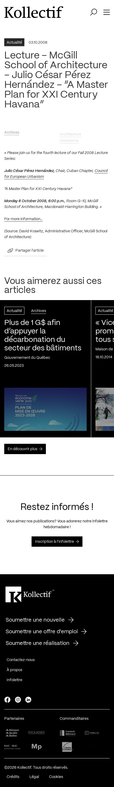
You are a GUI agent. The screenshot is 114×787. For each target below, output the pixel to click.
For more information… (23, 220)
